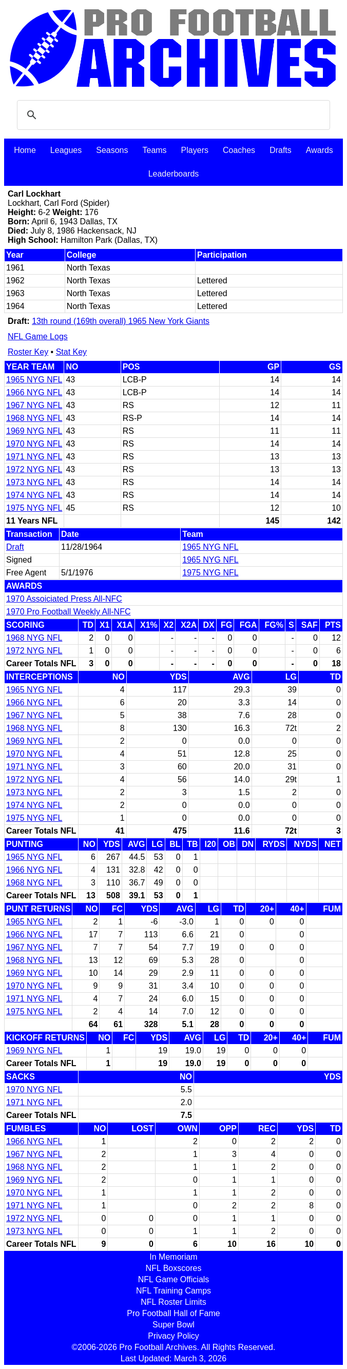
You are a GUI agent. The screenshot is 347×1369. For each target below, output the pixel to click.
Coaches (239, 150)
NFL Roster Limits (173, 1302)
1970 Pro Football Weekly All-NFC (68, 611)
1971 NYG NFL (34, 456)
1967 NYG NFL (34, 405)
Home (25, 150)
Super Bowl (173, 1324)
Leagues (66, 150)
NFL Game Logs (38, 336)
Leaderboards (173, 173)
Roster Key (28, 352)
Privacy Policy (173, 1336)
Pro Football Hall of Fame (173, 1313)
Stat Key (71, 352)
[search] (172, 115)
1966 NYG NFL (34, 392)
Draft (15, 547)
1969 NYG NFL (34, 431)
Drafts (280, 150)
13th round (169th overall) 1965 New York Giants (120, 321)
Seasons (112, 150)
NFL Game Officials (173, 1279)
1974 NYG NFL (34, 495)
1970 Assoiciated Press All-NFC (64, 598)
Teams (154, 150)
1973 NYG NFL (34, 482)
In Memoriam (173, 1256)
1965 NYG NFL (34, 379)
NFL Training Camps (173, 1290)
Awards (319, 150)
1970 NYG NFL (34, 443)
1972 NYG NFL (34, 469)
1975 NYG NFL (34, 508)
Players (194, 150)
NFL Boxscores (174, 1268)
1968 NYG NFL (34, 418)
